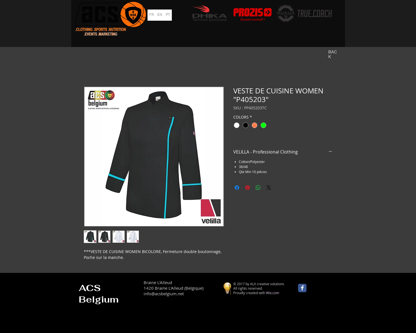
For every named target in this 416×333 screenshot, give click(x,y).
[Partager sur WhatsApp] (258, 187)
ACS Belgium (99, 293)
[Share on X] (268, 187)
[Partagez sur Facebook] (237, 187)
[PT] (168, 15)
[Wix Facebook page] (302, 288)
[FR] (152, 15)
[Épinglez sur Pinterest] (247, 187)
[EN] (160, 15)
